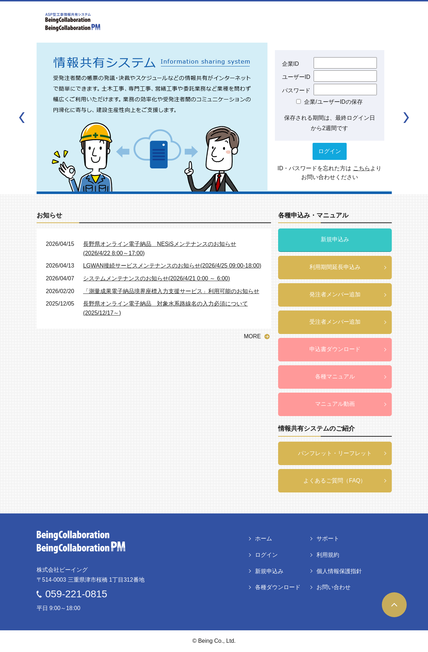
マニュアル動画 (335, 404)
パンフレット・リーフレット (335, 453)
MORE (252, 336)
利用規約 (327, 555)
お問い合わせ (333, 587)
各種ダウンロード (277, 587)
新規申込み (335, 239)
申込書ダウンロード (335, 349)
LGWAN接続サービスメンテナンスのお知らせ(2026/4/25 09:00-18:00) (172, 266)
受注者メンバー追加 (335, 322)
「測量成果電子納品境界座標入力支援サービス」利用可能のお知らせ (171, 291)
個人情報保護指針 (339, 571)
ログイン (266, 555)
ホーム (263, 538)
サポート (327, 538)
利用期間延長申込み (335, 267)
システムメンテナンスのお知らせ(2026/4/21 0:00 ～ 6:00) (156, 278)
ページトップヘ (394, 604)
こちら (361, 168)
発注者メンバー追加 (335, 294)
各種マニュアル (335, 376)
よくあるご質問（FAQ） (334, 481)
